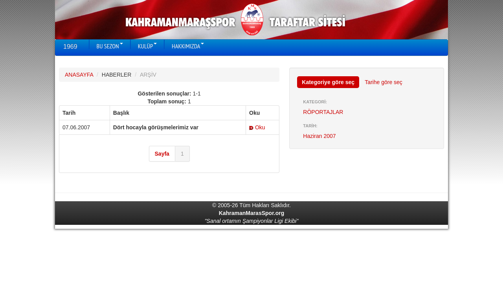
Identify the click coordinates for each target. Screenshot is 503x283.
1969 (70, 46)
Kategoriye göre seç (328, 82)
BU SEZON (110, 46)
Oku (257, 127)
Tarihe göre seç (383, 82)
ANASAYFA (79, 75)
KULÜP (147, 46)
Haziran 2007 (319, 136)
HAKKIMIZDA (188, 46)
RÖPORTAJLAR (323, 112)
